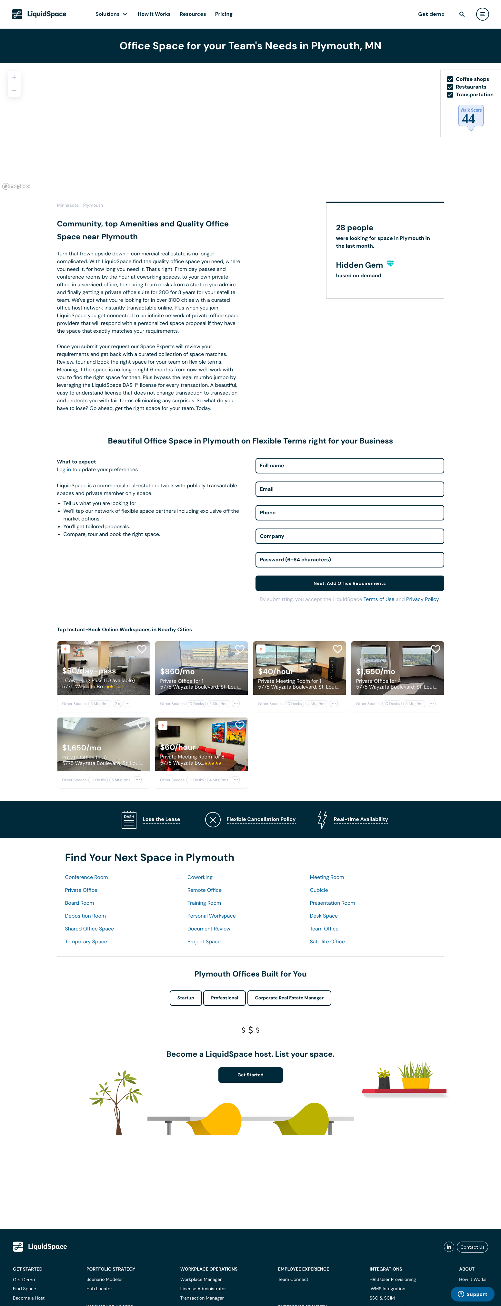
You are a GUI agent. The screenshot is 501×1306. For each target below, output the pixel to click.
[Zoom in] (14, 77)
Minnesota (68, 205)
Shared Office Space (89, 928)
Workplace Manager (201, 1279)
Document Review (208, 928)
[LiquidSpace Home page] (39, 14)
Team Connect (293, 1279)
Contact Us (472, 1247)
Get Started (250, 1075)
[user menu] (482, 14)
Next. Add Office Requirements (350, 583)
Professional (224, 998)
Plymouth (93, 205)
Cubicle (319, 890)
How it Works (154, 14)
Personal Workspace (211, 915)
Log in (64, 469)
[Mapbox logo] (16, 186)
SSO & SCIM (382, 1298)
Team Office (324, 928)
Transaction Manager (202, 1298)
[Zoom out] (14, 90)
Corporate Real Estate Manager (289, 998)
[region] (250, 127)
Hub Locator (99, 1289)
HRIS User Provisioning (393, 1279)
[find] (462, 14)
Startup (185, 998)
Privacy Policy (422, 599)
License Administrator (203, 1289)
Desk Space (324, 915)
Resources (193, 14)
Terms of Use (379, 599)
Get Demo (24, 1279)
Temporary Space (86, 941)
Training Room (204, 903)
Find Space (24, 1289)
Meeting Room (327, 877)
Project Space (204, 941)
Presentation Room (332, 903)
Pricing (224, 14)
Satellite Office (327, 941)
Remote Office (204, 890)
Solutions (107, 14)
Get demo (431, 14)
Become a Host (29, 1298)
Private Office (81, 890)
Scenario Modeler (104, 1279)
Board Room (79, 903)
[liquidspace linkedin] (449, 1247)
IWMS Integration (388, 1289)
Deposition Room (85, 915)
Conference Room (86, 877)
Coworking (200, 877)
